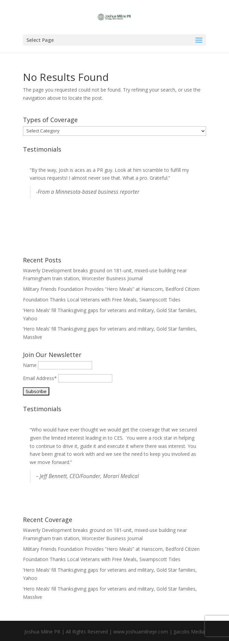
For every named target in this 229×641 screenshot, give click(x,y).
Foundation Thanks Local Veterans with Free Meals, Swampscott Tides (101, 299)
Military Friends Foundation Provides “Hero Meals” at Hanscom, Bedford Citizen (111, 289)
